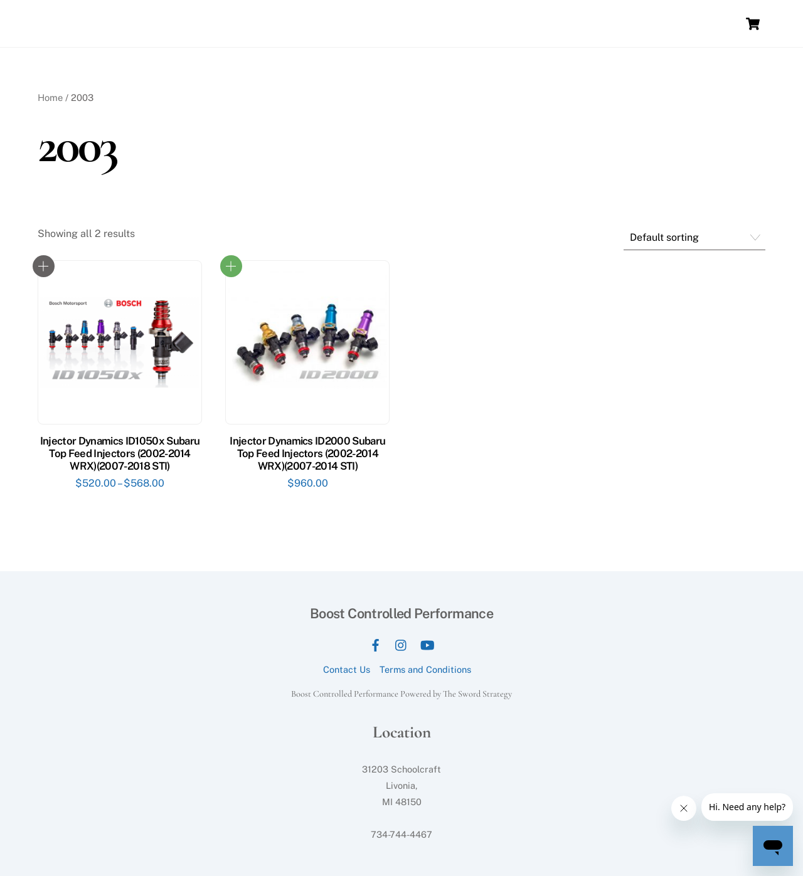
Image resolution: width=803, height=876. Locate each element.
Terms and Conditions (425, 669)
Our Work (567, 23)
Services (418, 23)
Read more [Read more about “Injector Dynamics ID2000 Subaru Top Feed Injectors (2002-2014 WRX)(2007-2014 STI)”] (231, 266)
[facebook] (375, 643)
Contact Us (346, 669)
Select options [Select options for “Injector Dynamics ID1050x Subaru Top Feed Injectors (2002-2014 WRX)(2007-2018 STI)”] (44, 266)
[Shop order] (694, 238)
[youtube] (427, 643)
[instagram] (401, 643)
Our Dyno (364, 23)
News (521, 23)
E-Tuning (708, 23)
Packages (473, 23)
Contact (657, 23)
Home (317, 23)
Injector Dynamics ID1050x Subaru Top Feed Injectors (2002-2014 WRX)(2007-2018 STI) (120, 453)
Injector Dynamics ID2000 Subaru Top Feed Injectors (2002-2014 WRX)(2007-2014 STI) (307, 453)
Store (614, 23)
